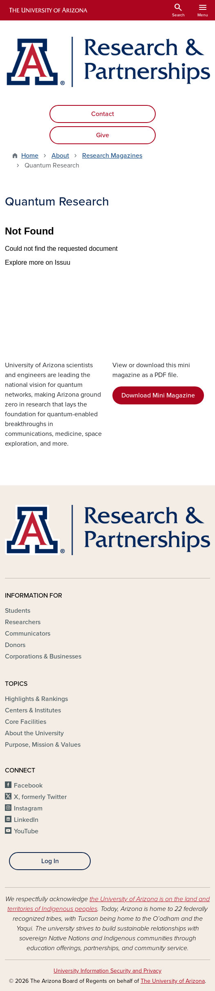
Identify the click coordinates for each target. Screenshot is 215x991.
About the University (34, 733)
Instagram (28, 808)
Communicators (27, 633)
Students (17, 611)
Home (29, 156)
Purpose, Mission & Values (43, 745)
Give (102, 135)
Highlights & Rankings (36, 699)
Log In (50, 861)
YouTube (26, 831)
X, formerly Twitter (40, 797)
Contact (102, 114)
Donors (15, 645)
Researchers (22, 622)
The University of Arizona (173, 981)
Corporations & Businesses (43, 656)
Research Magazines (112, 156)
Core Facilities (25, 722)
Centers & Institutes (33, 710)
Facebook (28, 785)
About (60, 156)
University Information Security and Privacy (107, 970)
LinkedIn (26, 820)
